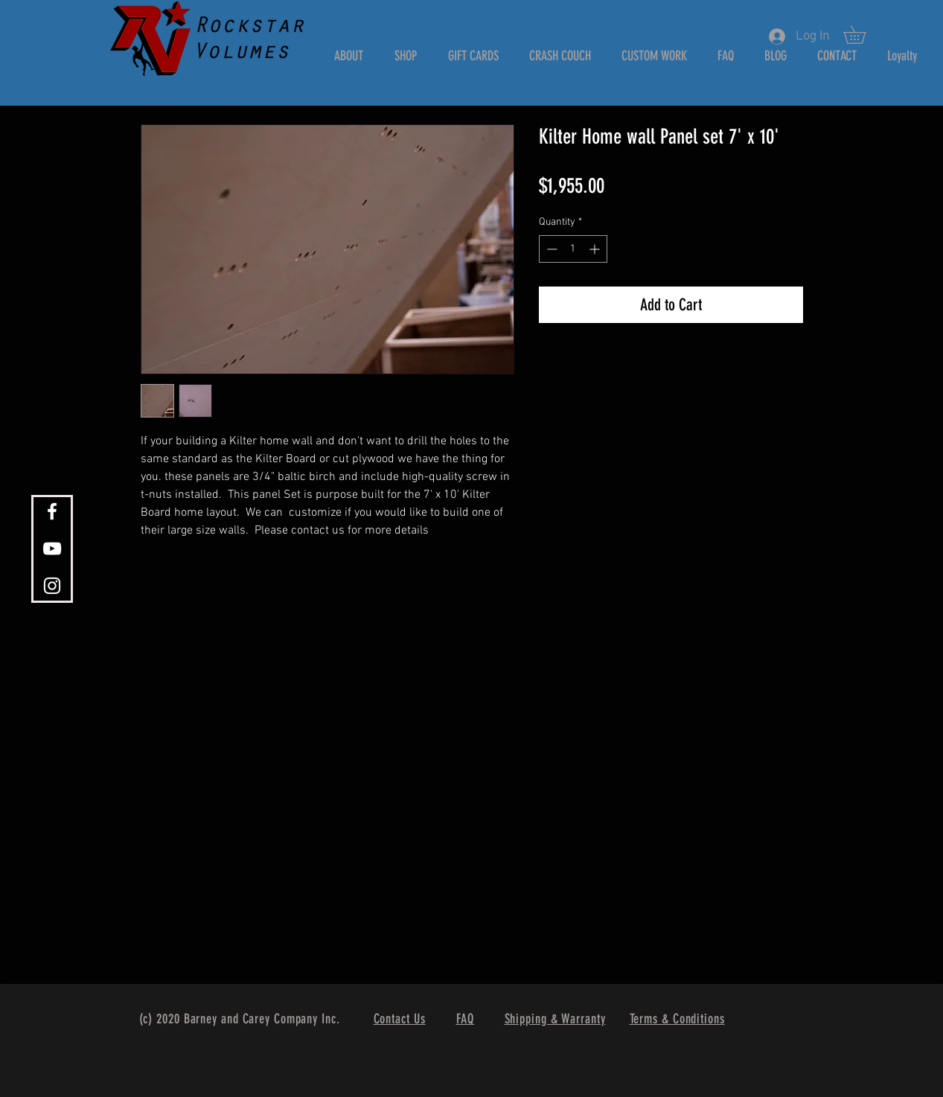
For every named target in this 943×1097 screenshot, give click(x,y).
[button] (863, 34)
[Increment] (595, 249)
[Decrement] (550, 249)
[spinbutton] (573, 249)
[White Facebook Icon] (52, 511)
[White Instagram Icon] (52, 586)
